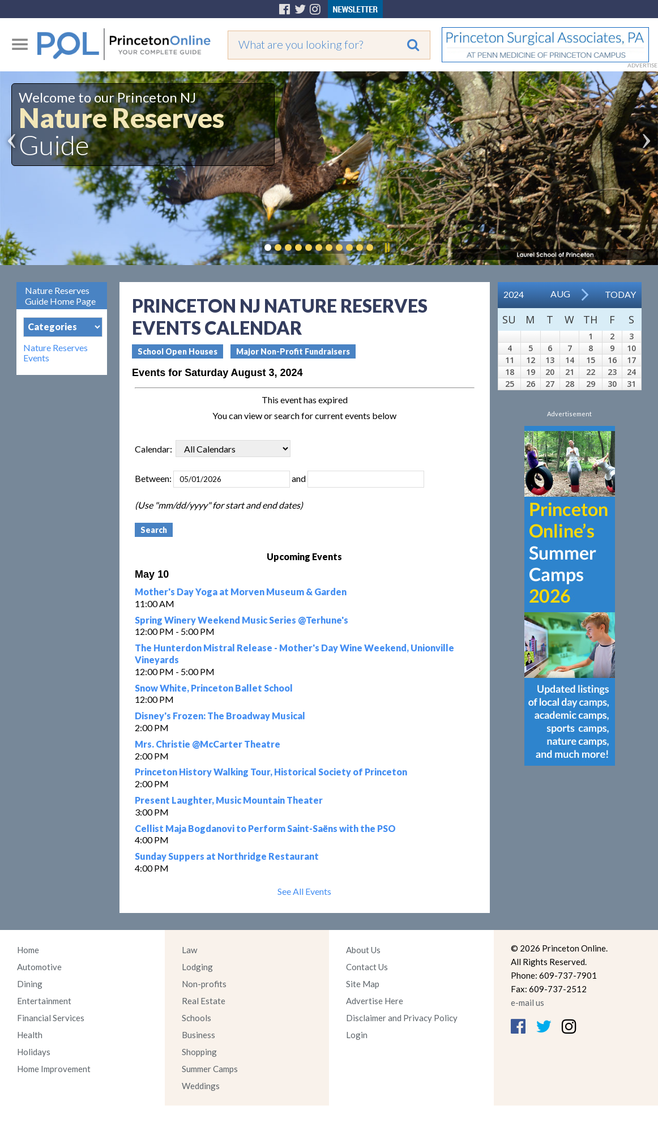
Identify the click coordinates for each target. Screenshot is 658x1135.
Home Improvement (54, 1069)
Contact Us (367, 967)
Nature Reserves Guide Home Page (60, 295)
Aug (560, 293)
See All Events (304, 891)
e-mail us (527, 1002)
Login (357, 1035)
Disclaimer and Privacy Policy (402, 1018)
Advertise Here (374, 1001)
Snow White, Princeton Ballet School (214, 687)
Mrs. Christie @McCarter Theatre (207, 744)
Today (620, 294)
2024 (513, 294)
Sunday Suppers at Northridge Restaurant (227, 856)
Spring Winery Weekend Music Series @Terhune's (241, 620)
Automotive (39, 967)
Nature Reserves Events (55, 353)
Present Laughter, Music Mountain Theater (229, 800)
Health (29, 1035)
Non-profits (204, 984)
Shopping (199, 1052)
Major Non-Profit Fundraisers (293, 351)
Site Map (362, 984)
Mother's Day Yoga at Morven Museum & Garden (241, 591)
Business (198, 1035)
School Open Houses (177, 351)
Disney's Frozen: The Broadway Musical (220, 715)
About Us (363, 950)
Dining (29, 984)
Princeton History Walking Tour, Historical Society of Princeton (271, 771)
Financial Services (50, 1018)
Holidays (33, 1052)
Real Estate (203, 1001)
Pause (387, 247)
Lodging (197, 967)
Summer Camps (210, 1069)
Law (189, 950)
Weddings (201, 1086)
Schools (196, 1018)
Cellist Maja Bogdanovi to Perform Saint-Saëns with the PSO (265, 828)
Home (28, 950)
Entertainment (44, 1001)
